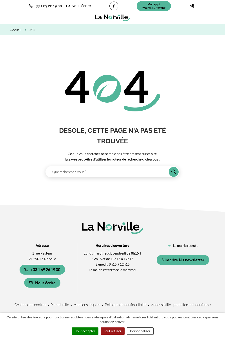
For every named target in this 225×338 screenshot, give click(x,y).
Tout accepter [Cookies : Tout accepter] (85, 331)
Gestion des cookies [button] (30, 305)
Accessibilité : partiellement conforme (181, 305)
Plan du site (60, 305)
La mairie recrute (185, 245)
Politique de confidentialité (126, 305)
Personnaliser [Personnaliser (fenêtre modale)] (140, 331)
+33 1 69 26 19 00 (42, 269)
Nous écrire (42, 282)
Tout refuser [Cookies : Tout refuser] (112, 331)
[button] (45, 6)
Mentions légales (86, 305)
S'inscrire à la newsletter (182, 259)
